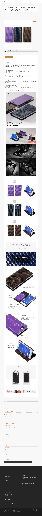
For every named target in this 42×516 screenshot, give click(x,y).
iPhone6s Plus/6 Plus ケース (10, 427)
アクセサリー (6, 454)
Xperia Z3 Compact (8, 12)
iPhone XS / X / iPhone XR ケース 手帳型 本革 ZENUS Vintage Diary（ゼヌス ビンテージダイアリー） (29, 483)
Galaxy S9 (7, 438)
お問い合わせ (7, 480)
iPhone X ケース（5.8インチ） (11, 418)
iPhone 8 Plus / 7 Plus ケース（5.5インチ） (12, 423)
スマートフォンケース (19, 12)
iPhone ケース (7, 416)
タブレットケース (7, 449)
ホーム (6, 472)
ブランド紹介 (7, 477)
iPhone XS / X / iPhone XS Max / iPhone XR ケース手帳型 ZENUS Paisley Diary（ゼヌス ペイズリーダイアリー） (29, 478)
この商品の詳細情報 (9, 57)
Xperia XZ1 (8, 434)
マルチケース (7, 445)
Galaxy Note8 (8, 443)
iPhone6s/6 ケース (9, 425)
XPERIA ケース (13, 12)
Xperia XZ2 (8, 432)
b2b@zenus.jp (10, 503)
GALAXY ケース (7, 436)
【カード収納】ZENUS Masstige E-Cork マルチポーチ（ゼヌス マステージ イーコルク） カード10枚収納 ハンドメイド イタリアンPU (29, 474)
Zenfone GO (7, 447)
